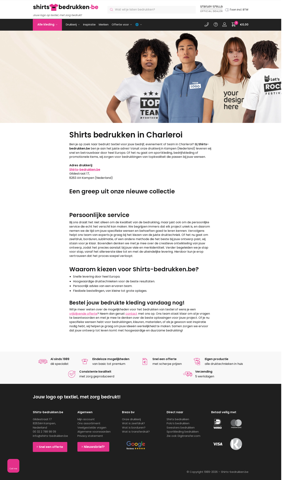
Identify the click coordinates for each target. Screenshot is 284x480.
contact (131, 314)
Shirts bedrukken (178, 419)
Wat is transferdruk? (136, 431)
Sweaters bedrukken (181, 427)
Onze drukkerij (131, 419)
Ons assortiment (88, 423)
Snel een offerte (51, 447)
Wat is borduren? (133, 427)
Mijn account (86, 419)
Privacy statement (90, 436)
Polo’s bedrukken (178, 423)
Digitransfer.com (189, 436)
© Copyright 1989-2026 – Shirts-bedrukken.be (217, 472)
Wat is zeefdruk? (133, 423)
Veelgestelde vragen (91, 427)
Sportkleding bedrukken (183, 431)
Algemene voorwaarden (94, 431)
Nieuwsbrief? (94, 447)
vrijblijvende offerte (83, 314)
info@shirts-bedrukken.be (50, 436)
